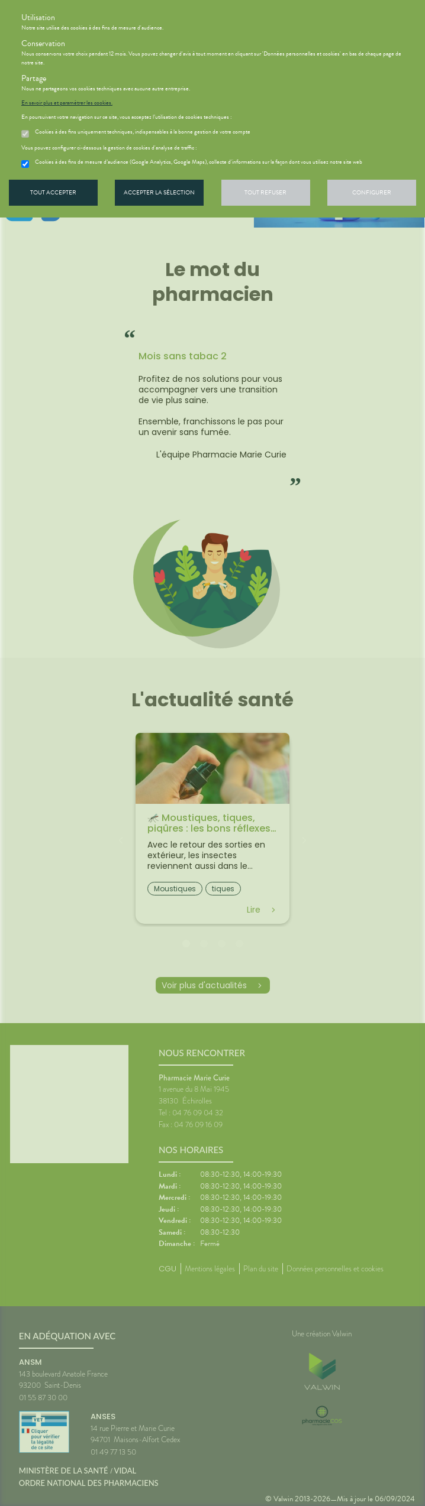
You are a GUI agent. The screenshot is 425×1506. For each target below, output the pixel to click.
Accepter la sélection (159, 192)
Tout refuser (265, 192)
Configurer (371, 192)
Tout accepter (53, 192)
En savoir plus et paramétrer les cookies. (66, 103)
